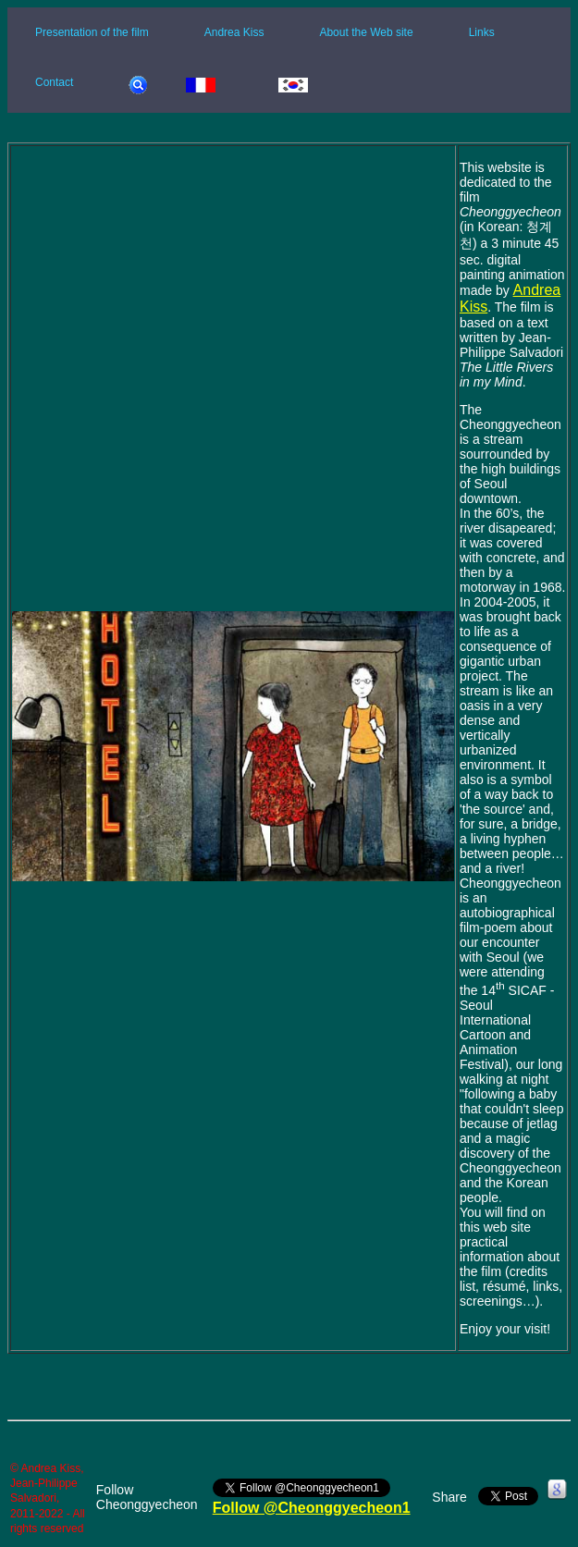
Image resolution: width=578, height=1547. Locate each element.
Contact (54, 82)
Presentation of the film (92, 32)
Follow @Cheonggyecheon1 (312, 1508)
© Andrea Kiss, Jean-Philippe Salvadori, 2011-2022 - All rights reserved (47, 1498)
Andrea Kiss (234, 32)
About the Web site (365, 32)
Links (482, 32)
